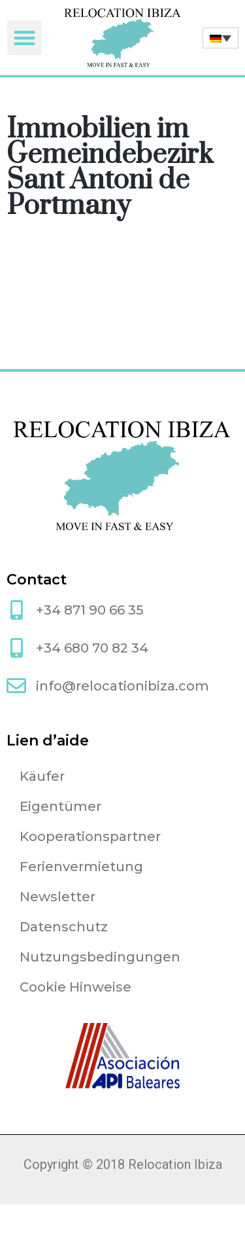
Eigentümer (60, 806)
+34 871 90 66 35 (90, 610)
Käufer (42, 776)
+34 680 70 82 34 (92, 648)
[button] (24, 37)
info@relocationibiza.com (122, 686)
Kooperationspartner (90, 836)
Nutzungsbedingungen (100, 957)
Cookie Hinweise (75, 987)
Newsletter (57, 897)
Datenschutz (64, 927)
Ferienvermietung (81, 866)
